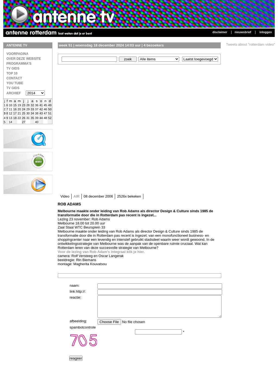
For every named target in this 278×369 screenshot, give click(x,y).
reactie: (75, 297)
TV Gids (13, 68)
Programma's (19, 63)
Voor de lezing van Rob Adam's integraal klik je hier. (101, 252)
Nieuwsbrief (243, 32)
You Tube (15, 83)
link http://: (78, 291)
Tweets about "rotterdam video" (250, 44)
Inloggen (266, 32)
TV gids (13, 88)
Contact (14, 78)
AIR (77, 196)
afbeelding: (78, 325)
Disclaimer (219, 32)
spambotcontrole (83, 331)
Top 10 (12, 73)
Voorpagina (18, 54)
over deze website (24, 59)
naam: (75, 285)
